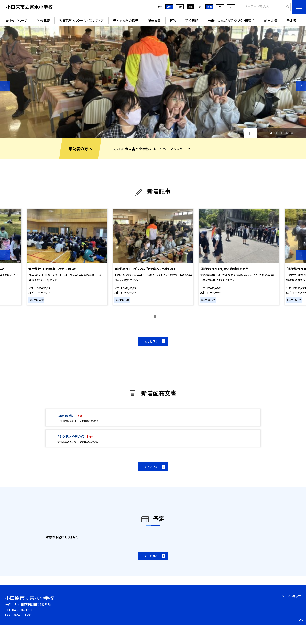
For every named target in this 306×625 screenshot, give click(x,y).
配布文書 (154, 20)
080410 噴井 (66, 415)
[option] (153, 82)
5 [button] (292, 133)
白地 (180, 6)
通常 (169, 6)
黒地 (190, 6)
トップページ (19, 20)
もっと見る (151, 341)
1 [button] (271, 133)
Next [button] (301, 86)
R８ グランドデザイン (71, 436)
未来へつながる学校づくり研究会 (231, 20)
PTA (173, 20)
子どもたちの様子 (125, 20)
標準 (209, 6)
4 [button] (287, 133)
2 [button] (276, 133)
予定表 (291, 20)
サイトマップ (293, 596)
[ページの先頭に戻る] (301, 620)
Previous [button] (5, 86)
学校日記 (191, 20)
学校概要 (43, 20)
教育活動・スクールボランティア (81, 20)
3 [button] (282, 133)
